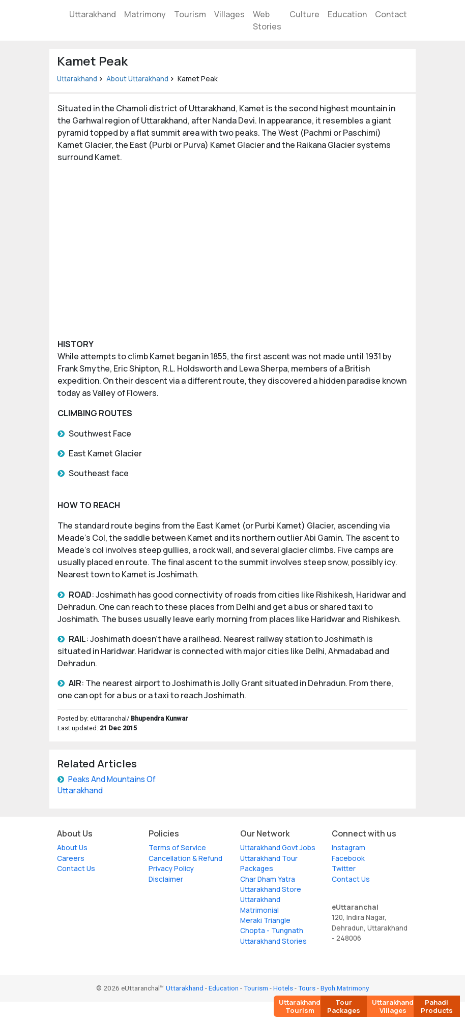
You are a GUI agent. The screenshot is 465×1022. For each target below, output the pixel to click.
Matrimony (145, 14)
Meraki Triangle (265, 920)
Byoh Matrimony (345, 988)
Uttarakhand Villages (393, 1006)
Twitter (344, 868)
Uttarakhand (92, 14)
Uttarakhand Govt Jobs (277, 847)
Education (347, 14)
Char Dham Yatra (267, 879)
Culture (304, 14)
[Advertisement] (232, 250)
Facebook (348, 858)
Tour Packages (343, 1006)
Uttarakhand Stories (273, 941)
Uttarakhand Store (270, 889)
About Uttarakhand (137, 78)
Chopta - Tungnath (271, 930)
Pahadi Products (437, 1006)
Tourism (190, 14)
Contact (391, 14)
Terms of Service (177, 847)
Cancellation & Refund (185, 858)
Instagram (348, 847)
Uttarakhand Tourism (300, 1006)
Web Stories (267, 20)
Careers (70, 858)
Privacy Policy (171, 868)
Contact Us (76, 868)
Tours (306, 988)
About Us (72, 847)
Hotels (283, 988)
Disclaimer (166, 879)
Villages (229, 14)
